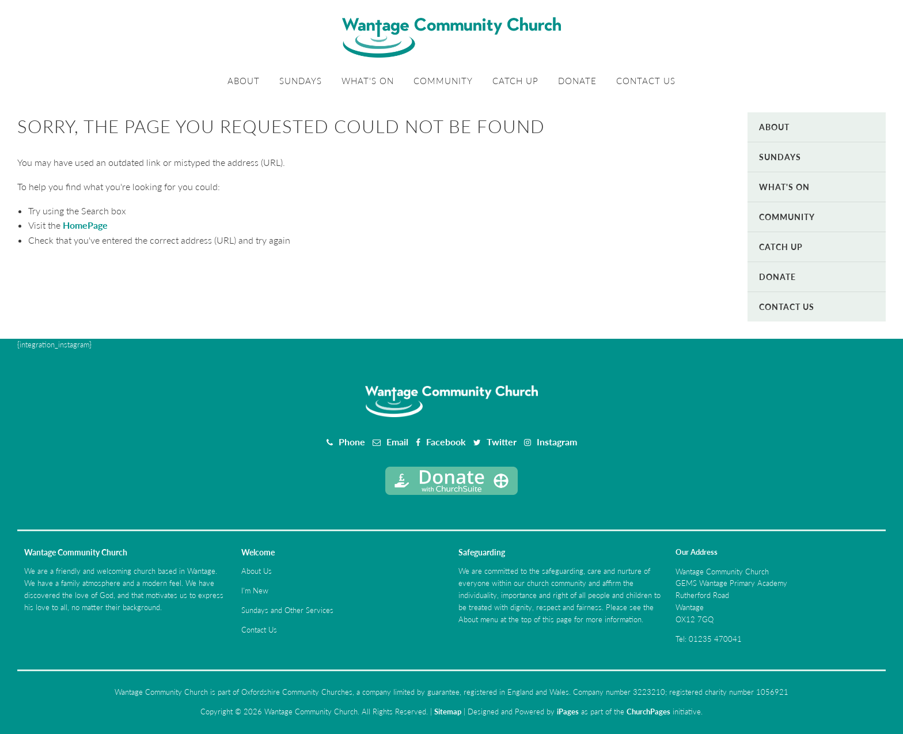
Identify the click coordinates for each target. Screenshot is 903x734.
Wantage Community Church (75, 552)
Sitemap (447, 711)
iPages (568, 711)
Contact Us (646, 80)
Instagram (557, 441)
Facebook (446, 441)
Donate (577, 80)
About (243, 80)
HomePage (85, 225)
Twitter (502, 441)
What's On (368, 80)
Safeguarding (481, 552)
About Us (256, 571)
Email (397, 441)
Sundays (300, 80)
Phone (352, 441)
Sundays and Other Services (287, 610)
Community (443, 80)
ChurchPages (648, 711)
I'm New (254, 590)
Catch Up (515, 80)
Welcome (258, 552)
